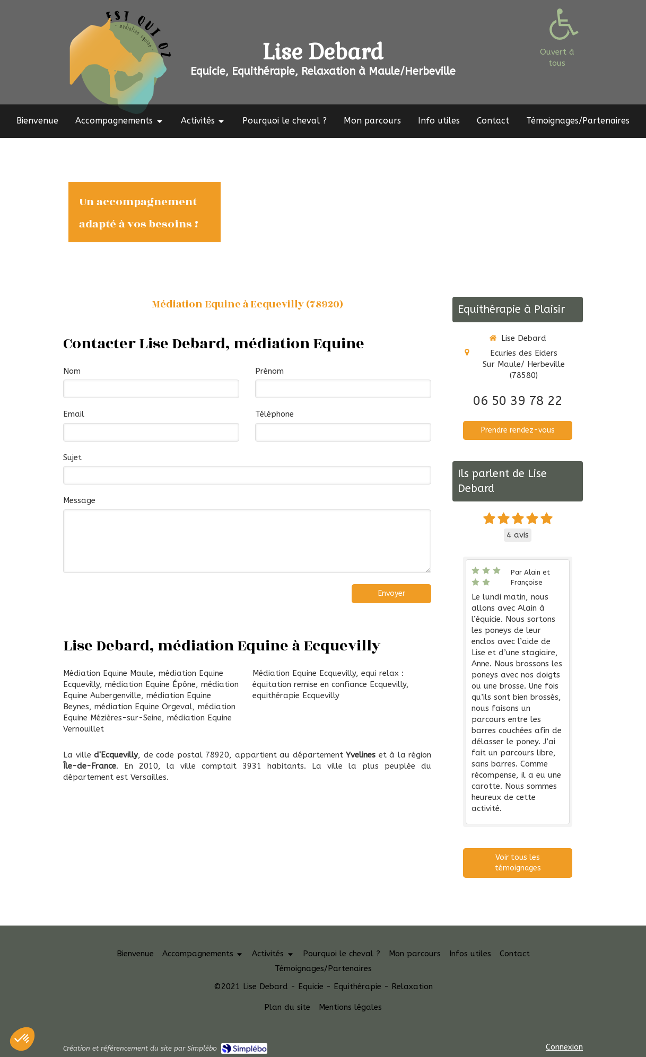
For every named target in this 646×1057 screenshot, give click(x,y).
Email (73, 414)
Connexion (564, 1047)
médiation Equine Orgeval (143, 706)
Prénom (269, 371)
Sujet (72, 457)
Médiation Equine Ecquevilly (304, 673)
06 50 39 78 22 (517, 400)
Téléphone (274, 414)
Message (79, 500)
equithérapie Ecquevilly (295, 695)
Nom (72, 371)
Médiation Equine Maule (108, 673)
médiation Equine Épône (150, 684)
